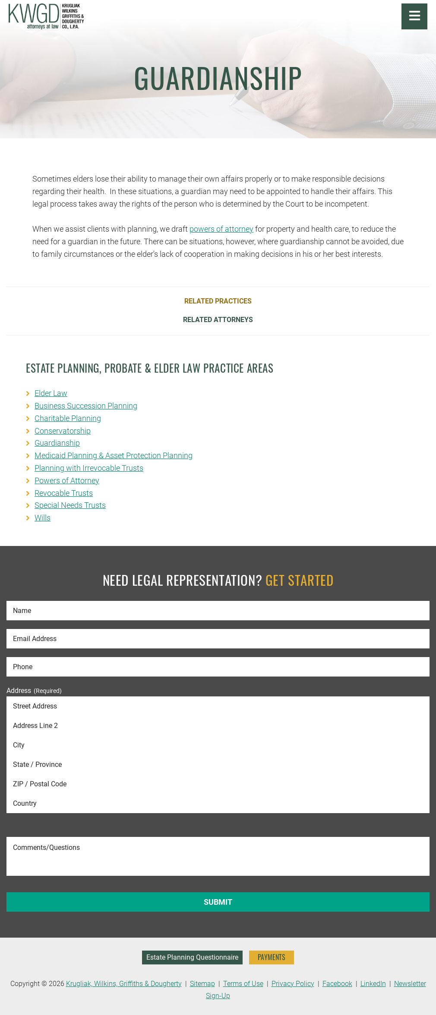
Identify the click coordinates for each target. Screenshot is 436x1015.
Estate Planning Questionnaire (192, 957)
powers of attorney (221, 228)
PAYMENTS (271, 957)
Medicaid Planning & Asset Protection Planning (114, 455)
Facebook (337, 984)
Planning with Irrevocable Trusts (89, 467)
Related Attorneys (218, 320)
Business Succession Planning (86, 405)
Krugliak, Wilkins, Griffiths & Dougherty (124, 984)
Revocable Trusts (64, 493)
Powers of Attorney (67, 480)
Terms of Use (243, 984)
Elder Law (51, 393)
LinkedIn (373, 984)
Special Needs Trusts (70, 505)
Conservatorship (63, 430)
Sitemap (202, 984)
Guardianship (57, 442)
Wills (43, 517)
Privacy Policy (293, 984)
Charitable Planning (68, 418)
